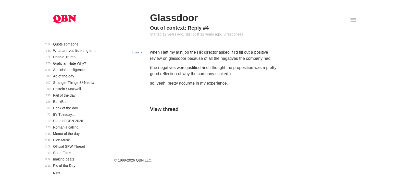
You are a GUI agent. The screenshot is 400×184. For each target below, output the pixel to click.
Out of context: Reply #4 (179, 28)
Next (56, 173)
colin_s (137, 52)
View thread (164, 109)
